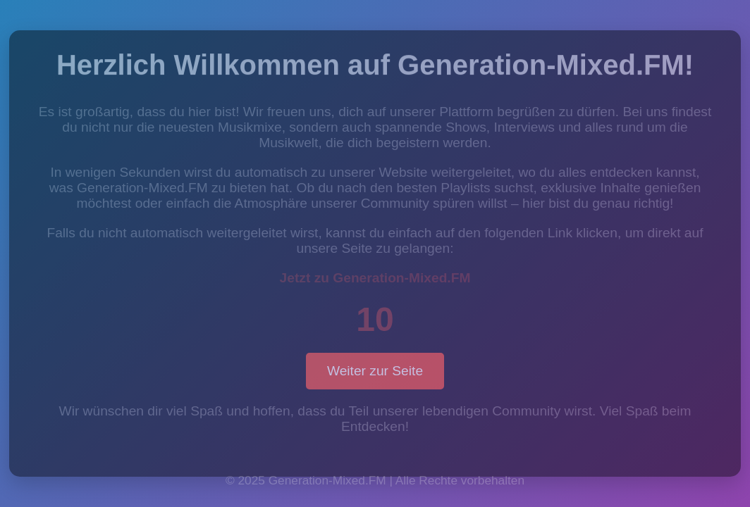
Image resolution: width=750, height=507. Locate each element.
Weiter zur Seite (375, 370)
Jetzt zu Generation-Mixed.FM (375, 277)
